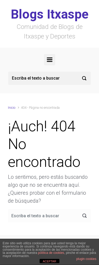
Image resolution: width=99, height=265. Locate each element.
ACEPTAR (49, 261)
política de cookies (51, 253)
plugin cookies (86, 259)
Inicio (11, 108)
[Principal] (49, 59)
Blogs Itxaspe (49, 14)
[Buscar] (49, 78)
